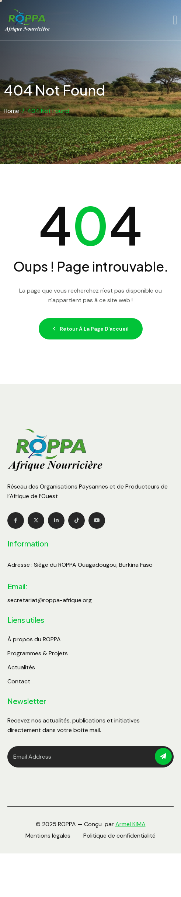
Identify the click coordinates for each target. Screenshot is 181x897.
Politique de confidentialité (119, 835)
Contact (18, 681)
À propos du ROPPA (34, 639)
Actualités (21, 667)
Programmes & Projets (37, 653)
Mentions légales (47, 835)
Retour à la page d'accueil (91, 328)
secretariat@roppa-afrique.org (49, 600)
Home (11, 111)
